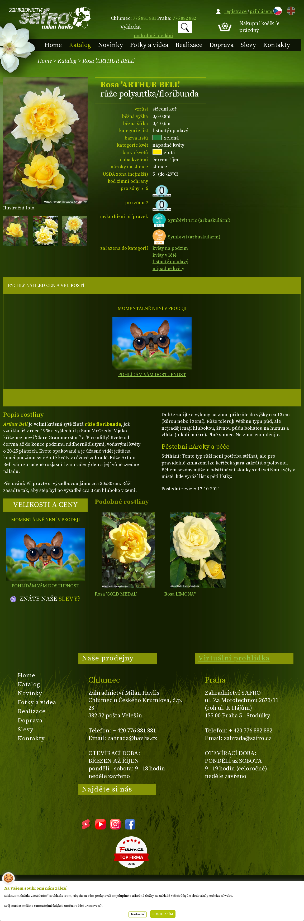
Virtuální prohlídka (234, 658)
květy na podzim (170, 248)
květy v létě (165, 255)
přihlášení (261, 11)
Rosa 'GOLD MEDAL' (116, 594)
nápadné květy (168, 269)
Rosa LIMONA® (180, 594)
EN (290, 10)
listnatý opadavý (170, 262)
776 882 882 (184, 18)
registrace (235, 11)
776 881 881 (144, 18)
